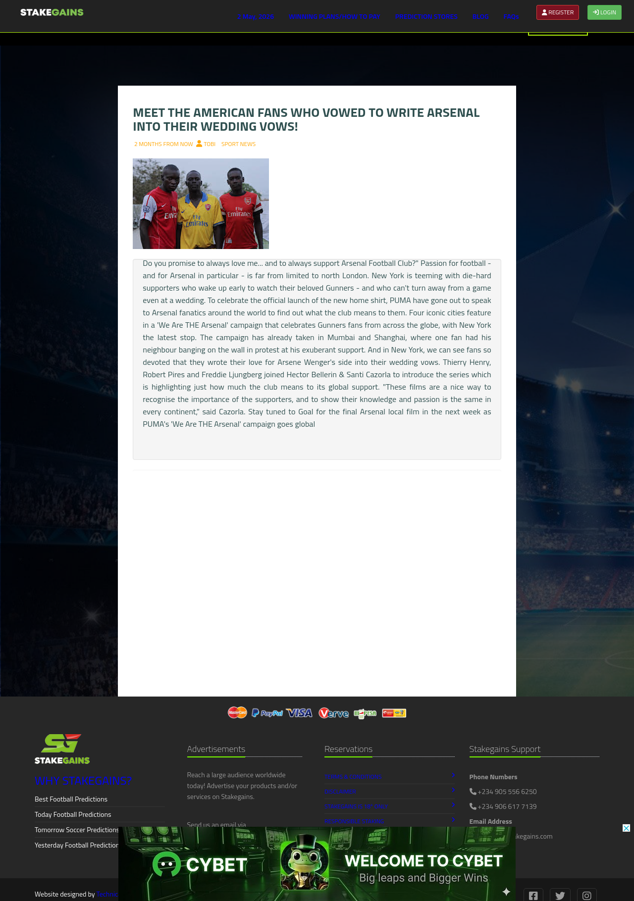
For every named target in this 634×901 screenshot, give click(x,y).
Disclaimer (389, 791)
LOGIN (604, 12)
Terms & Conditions (389, 776)
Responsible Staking (389, 821)
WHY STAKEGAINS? (83, 780)
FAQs (511, 16)
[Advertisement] (316, 617)
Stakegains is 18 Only (389, 806)
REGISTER (558, 12)
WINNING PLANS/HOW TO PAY (334, 16)
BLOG (481, 16)
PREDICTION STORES (426, 16)
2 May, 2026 (255, 16)
